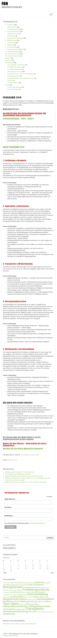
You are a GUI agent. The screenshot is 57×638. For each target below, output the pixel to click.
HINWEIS (5, 636)
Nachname (9, 516)
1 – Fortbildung (9, 25)
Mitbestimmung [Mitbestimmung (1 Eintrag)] (28, 597)
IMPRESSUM (14, 636)
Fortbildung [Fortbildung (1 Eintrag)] (19, 590)
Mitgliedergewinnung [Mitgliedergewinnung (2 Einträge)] (40, 597)
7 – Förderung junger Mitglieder (14, 49)
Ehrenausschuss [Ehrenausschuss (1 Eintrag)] (7, 590)
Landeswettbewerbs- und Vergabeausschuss (20, 78)
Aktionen (7, 58)
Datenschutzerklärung (36, 523)
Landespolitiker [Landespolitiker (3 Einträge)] (17, 597)
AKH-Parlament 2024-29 (12, 56)
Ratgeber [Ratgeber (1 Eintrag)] (21, 604)
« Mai (4, 573)
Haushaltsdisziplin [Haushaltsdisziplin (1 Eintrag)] (7, 594)
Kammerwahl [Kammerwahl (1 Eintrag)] (6, 597)
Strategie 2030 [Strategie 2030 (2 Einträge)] (19, 609)
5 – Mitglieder (9, 45)
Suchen (50, 537)
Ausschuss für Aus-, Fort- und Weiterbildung (20, 74)
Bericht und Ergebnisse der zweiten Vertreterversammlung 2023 (24, 476)
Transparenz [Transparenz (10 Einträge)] (35, 608)
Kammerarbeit (9, 62)
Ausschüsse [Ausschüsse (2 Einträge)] (23, 585)
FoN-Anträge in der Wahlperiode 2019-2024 (18, 474)
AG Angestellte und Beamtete (16, 65)
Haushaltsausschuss (13, 76)
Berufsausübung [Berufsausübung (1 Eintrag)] (45, 587)
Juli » (52, 573)
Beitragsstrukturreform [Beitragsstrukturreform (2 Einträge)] (31, 587)
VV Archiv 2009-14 (12, 83)
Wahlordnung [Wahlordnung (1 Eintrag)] (49, 612)
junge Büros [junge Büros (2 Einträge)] (22, 595)
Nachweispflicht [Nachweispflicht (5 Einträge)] (45, 599)
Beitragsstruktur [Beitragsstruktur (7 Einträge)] (13, 587)
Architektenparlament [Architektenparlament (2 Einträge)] (11, 585)
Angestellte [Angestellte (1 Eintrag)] (48, 582)
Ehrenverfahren (12, 27)
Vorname (8, 507)
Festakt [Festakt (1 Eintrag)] (14, 590)
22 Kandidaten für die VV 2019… (30, 455)
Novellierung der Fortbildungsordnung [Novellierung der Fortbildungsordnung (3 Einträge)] (20, 601)
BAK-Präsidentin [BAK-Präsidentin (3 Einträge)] (36, 585)
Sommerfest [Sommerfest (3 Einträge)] (8, 609)
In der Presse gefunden (14, 87)
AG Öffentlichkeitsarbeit (14, 69)
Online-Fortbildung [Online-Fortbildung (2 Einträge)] (44, 601)
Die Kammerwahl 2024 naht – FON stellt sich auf (19, 472)
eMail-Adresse (10, 499)
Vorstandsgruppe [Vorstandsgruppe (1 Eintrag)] (41, 612)
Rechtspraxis (11, 36)
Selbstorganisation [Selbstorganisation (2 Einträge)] (32, 604)
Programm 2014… (12, 460)
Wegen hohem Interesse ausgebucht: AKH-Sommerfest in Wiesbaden (26, 482)
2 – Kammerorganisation (12, 31)
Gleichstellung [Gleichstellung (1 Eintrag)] (27, 592)
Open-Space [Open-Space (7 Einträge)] (11, 603)
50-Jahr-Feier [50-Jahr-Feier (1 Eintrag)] (6, 582)
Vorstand (10, 80)
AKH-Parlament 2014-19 (14, 71)
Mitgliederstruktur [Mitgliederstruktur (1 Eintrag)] (31, 599)
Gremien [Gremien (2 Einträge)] (35, 592)
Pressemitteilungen (13, 89)
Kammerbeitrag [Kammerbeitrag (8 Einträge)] (37, 594)
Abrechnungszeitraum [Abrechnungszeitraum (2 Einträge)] (18, 583)
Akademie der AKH (13, 34)
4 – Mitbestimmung (10, 40)
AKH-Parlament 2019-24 (12, 54)
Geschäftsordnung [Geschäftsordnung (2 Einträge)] (16, 592)
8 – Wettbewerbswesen (12, 51)
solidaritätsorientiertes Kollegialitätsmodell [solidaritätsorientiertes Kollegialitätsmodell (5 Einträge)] (26, 606)
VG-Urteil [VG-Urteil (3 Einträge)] (32, 611)
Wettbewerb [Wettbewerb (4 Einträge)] (9, 614)
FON (5, 3)
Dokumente (8, 60)
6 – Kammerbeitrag (11, 47)
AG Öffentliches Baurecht (14, 67)
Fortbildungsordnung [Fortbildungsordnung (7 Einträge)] (36, 589)
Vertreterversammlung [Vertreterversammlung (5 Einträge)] (15, 611)
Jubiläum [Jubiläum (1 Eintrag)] (15, 594)
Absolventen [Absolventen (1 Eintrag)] (30, 582)
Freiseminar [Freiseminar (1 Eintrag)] (6, 592)
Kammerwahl (11, 42)
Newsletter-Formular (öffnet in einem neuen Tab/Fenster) (20, 624)
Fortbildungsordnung (13, 29)
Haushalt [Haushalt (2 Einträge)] (41, 592)
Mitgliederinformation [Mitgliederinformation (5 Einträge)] (14, 599)
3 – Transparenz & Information (14, 38)
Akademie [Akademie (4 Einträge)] (39, 582)
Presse (7, 85)
